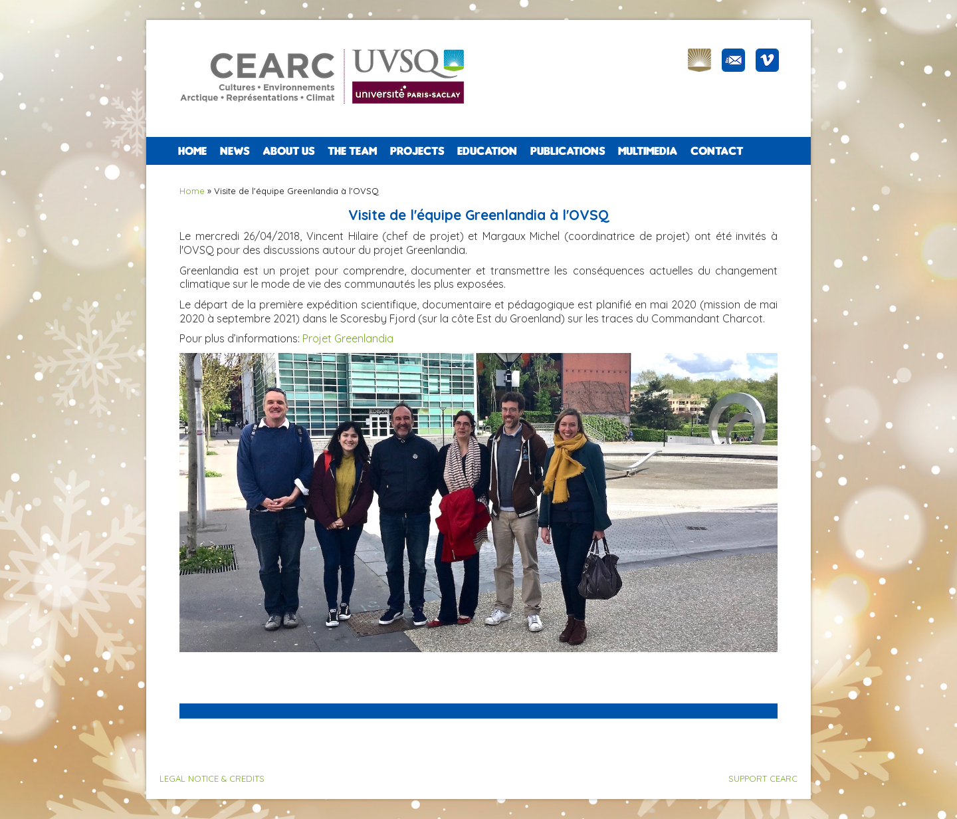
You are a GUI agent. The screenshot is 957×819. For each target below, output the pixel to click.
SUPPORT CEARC (763, 778)
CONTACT (717, 151)
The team (352, 151)
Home (192, 151)
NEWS (234, 151)
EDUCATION (487, 151)
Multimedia (647, 151)
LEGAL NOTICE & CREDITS (212, 778)
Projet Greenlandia (347, 338)
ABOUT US (288, 151)
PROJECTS (417, 151)
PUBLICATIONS (567, 151)
